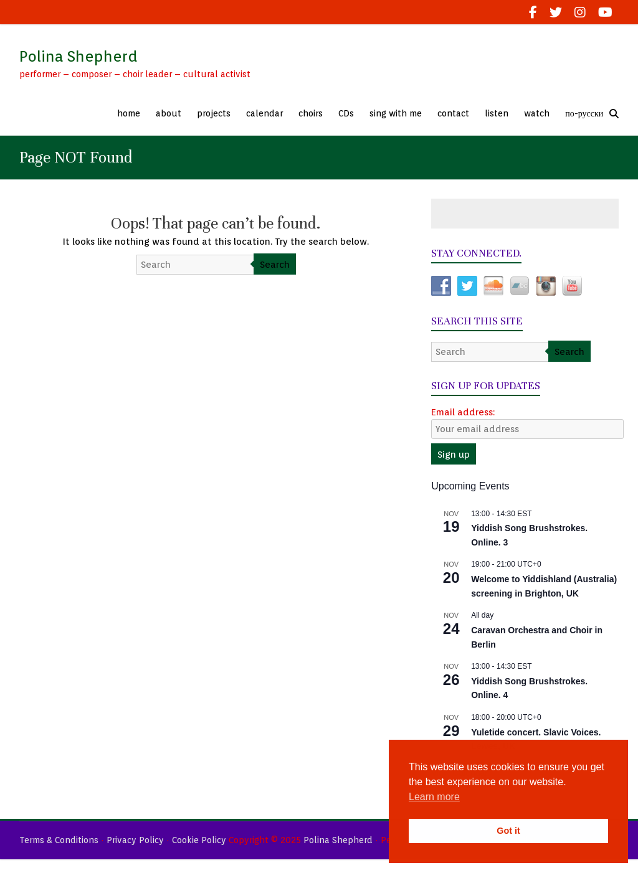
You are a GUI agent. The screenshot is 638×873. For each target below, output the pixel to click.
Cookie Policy (199, 840)
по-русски (584, 113)
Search (275, 264)
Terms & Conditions (58, 840)
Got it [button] (508, 831)
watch (537, 113)
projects (214, 113)
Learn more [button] (434, 796)
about (168, 113)
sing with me (395, 113)
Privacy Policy (135, 840)
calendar (264, 113)
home (128, 113)
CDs (346, 113)
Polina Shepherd (78, 56)
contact (453, 113)
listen (496, 113)
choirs (310, 113)
